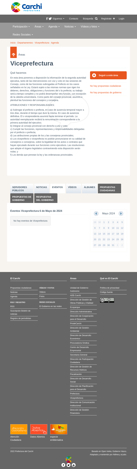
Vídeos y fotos (90, 26)
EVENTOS (57, 187)
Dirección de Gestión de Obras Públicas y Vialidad (81, 301)
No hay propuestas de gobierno (105, 92)
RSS (12, 306)
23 (108, 239)
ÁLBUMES (89, 187)
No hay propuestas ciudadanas (105, 86)
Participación (21, 26)
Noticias (70, 26)
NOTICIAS (41, 187)
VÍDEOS (72, 187)
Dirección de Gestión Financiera (79, 411)
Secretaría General (78, 355)
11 (117, 228)
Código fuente (106, 292)
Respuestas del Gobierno (45, 198)
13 (95, 233)
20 (95, 239)
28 (99, 245)
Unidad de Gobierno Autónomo (79, 289)
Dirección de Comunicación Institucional (82, 404)
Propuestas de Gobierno (21, 198)
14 (99, 233)
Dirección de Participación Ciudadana (82, 361)
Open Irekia (106, 451)
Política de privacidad (109, 288)
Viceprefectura (42, 42)
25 (117, 239)
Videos (42, 292)
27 (95, 245)
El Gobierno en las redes (50, 306)
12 (122, 228)
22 (104, 239)
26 (122, 239)
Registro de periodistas (20, 318)
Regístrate (106, 18)
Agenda (54, 26)
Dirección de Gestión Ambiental (79, 329)
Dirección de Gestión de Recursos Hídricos (81, 368)
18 (117, 233)
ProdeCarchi (75, 323)
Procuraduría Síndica (79, 343)
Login (121, 18)
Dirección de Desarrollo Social (80, 380)
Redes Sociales (23, 34)
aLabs (123, 454)
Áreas (39, 26)
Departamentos (25, 42)
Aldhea (116, 454)
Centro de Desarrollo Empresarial (79, 349)
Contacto (73, 18)
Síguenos (58, 18)
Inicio (13, 42)
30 (99, 222)
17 (113, 233)
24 (113, 239)
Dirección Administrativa (81, 312)
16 (108, 233)
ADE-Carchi (75, 295)
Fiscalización (76, 374)
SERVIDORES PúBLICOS (19, 189)
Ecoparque (75, 307)
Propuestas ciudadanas (107, 189)
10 (113, 228)
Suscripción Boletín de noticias (20, 312)
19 (122, 233)
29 (95, 222)
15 (104, 233)
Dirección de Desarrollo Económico (80, 337)
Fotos (42, 296)
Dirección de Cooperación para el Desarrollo (81, 317)
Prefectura (74, 394)
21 (99, 239)
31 (113, 245)
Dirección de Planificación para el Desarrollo (81, 387)
